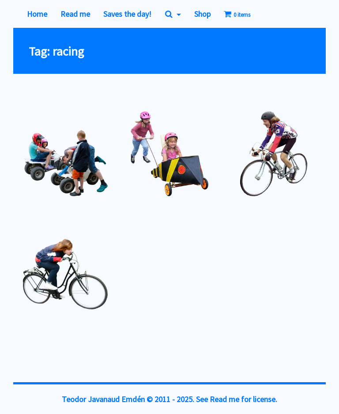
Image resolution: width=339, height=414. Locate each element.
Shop (202, 14)
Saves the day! (127, 14)
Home (37, 14)
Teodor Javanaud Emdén (103, 399)
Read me (75, 14)
